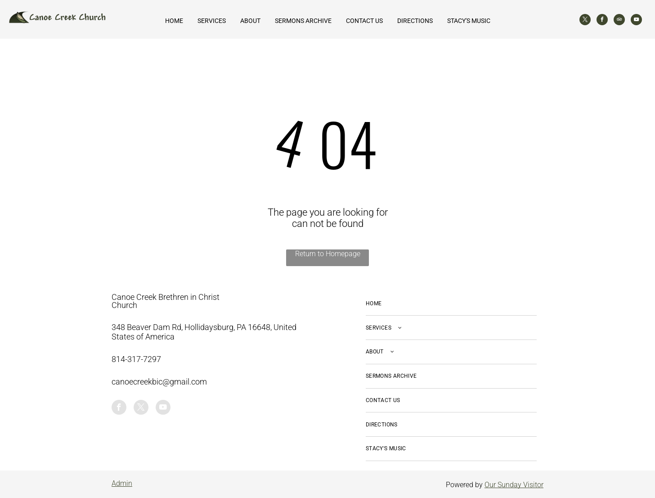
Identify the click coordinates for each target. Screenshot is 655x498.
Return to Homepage (327, 253)
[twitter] (585, 20)
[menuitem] (451, 303)
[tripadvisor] (619, 20)
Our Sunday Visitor (514, 484)
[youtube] (636, 20)
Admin (122, 483)
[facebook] (602, 20)
